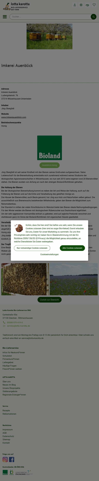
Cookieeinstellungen (49, 254)
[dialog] (49, 240)
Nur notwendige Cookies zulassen (32, 248)
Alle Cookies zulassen (72, 248)
